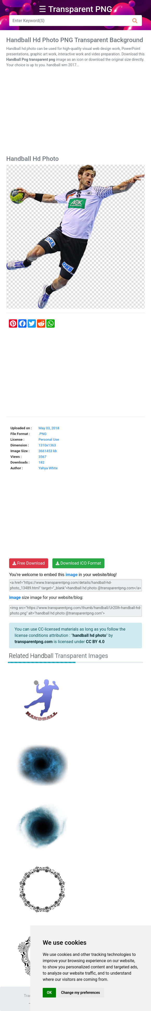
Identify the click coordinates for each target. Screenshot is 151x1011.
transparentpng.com (34, 641)
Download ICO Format (78, 563)
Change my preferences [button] (80, 992)
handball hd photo (89, 635)
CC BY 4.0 (95, 641)
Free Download (28, 563)
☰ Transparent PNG (75, 9)
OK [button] (49, 992)
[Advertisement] (75, 112)
